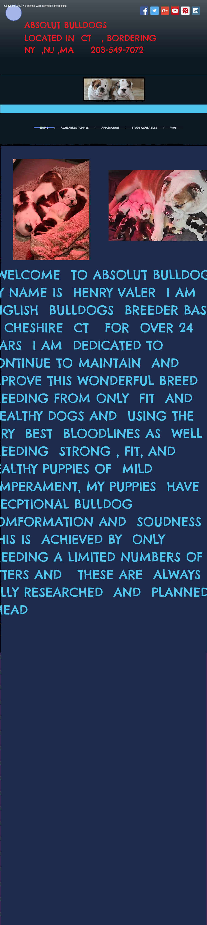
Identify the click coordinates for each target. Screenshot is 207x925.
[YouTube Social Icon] (175, 11)
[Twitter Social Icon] (154, 11)
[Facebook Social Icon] (144, 11)
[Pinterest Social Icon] (185, 11)
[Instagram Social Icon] (196, 11)
